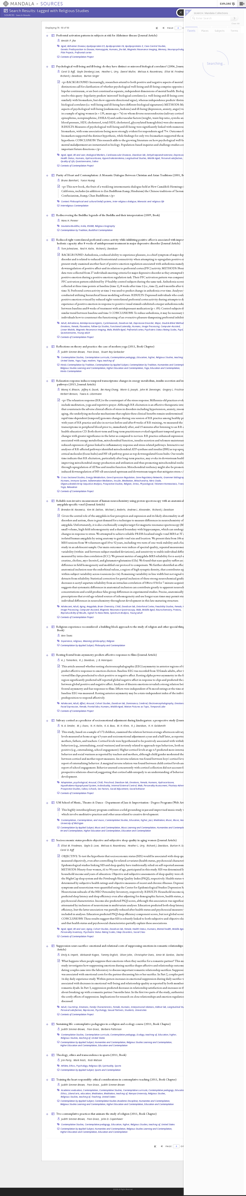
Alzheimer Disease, (76, 46)
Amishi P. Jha (68, 40)
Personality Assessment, (156, 785)
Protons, (177, 609)
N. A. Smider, (68, 725)
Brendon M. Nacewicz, (73, 509)
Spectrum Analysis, (119, 612)
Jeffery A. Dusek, (91, 389)
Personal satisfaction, (172, 158)
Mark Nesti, (80, 1060)
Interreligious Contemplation (75, 205)
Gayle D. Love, (92, 845)
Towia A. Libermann (91, 393)
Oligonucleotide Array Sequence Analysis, (81, 483)
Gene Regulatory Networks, (149, 477)
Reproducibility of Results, (74, 612)
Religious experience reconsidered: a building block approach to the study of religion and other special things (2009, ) (125, 628)
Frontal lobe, (93, 706)
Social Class (139, 932)
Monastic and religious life (150, 201)
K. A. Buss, (110, 725)
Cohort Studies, (103, 703)
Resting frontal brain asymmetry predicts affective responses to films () (106, 655)
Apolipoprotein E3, (95, 46)
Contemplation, (69, 820)
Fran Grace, (93, 351)
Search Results (23, 15)
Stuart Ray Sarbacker (112, 351)
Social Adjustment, (119, 788)
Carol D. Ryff (67, 850)
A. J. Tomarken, (69, 660)
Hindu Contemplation (71, 371)
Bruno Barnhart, (70, 180)
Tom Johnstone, (70, 248)
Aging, (83, 606)
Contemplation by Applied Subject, (112, 364)
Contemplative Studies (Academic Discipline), (116, 1100)
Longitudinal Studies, (136, 158)
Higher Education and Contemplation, (125, 368)
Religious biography (105, 226)
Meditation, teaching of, (116, 1093)
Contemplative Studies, (72, 357)
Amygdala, (92, 606)
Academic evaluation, (71, 1090)
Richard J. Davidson (107, 248)
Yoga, (78, 360)
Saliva (95, 161)
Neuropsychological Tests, (181, 49)
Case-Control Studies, (155, 46)
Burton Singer (91, 76)
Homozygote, (102, 49)
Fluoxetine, (85, 326)
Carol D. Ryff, (68, 71)
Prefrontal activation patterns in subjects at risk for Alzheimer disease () (106, 35)
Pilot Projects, (67, 52)
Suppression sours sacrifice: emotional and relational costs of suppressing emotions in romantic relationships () (124, 947)
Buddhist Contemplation (101, 230)
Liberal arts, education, (79, 1093)
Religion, (128, 483)
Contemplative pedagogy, (123, 357)
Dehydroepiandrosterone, (160, 154)
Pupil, (181, 329)
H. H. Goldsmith (157, 725)
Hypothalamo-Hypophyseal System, (79, 785)
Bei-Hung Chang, (110, 389)
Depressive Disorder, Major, (147, 323)
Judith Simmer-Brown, (73, 351)
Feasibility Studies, (164, 606)
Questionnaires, (84, 161)
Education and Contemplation (136, 830)
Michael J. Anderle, (116, 509)
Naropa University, (138, 1093)
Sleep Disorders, (124, 932)
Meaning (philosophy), (94, 641)
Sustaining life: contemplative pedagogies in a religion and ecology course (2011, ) (113, 1024)
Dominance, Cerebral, (137, 703)
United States (98, 1037)
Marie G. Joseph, (129, 389)
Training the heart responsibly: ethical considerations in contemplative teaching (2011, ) (116, 1079)
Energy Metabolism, (96, 477)
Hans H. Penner (69, 220)
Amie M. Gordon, (165, 954)
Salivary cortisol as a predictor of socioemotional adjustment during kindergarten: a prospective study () (126, 720)
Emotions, (66, 326)
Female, (75, 326)
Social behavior (137, 788)
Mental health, (164, 928)
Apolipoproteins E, (134, 46)
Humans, (113, 49)
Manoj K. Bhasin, (71, 389)
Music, (169, 820)
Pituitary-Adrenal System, (181, 785)
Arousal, (90, 703)
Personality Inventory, (72, 932)
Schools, (93, 788)
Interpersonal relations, (143, 1006)
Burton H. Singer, (179, 845)
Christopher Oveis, (144, 954)
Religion (110, 641)
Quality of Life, (68, 161)
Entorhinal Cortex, (145, 606)
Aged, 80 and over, (76, 154)
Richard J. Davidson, (71, 76)
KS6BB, (90, 226)
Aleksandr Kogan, (90, 954)
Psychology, (82, 1065)
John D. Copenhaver (112, 1119)
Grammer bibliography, (175, 477)
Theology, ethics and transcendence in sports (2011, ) (91, 1055)
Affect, (83, 703)
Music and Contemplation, (108, 827)
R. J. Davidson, (87, 660)
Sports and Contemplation (108, 1069)
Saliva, (84, 788)
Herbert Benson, (69, 393)
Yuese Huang (88, 180)
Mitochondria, (141, 480)
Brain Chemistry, (106, 606)
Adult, (64, 323)
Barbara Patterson (111, 1029)
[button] (241, 3)
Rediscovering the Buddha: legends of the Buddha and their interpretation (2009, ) (108, 215)
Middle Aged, (154, 158)
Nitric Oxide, (155, 480)
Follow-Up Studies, (100, 326)
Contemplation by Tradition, (74, 230)
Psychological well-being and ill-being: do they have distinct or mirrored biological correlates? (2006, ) (125, 66)
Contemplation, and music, (91, 820)
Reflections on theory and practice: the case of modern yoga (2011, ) (105, 346)
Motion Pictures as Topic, (137, 706)
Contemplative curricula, (97, 357)
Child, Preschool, (105, 782)
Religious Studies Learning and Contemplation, (83, 368)
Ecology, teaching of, (147, 1034)
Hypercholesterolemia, (113, 158)
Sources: (9, 15)
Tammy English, (110, 954)
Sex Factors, (104, 788)
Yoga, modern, (88, 360)
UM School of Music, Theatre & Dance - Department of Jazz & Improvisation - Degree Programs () (122, 802)
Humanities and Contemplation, (173, 364)
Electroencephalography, (161, 703)
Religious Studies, (157, 1093)
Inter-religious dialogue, (125, 201)
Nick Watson (95, 1060)
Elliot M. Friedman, (176, 71)
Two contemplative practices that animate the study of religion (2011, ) (106, 1114)
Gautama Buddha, (70, 226)
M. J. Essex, (83, 725)
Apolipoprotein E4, (115, 46)
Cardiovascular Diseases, (119, 154)
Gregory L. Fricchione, (175, 389)
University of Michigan (72, 823)
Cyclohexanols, (110, 323)
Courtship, (73, 1006)
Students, (129, 1010)
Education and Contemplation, (165, 368)
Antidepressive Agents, (91, 323)
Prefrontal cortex (83, 52)
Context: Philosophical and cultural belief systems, (86, 201)
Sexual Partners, (116, 1010)
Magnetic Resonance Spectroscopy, (118, 609)
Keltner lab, (161, 1006)
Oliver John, (127, 954)
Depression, (180, 154)
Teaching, (96, 1096)
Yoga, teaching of (105, 360)
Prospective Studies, (113, 483)
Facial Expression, (70, 706)
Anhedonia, (73, 323)
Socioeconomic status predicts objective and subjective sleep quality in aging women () (116, 840)
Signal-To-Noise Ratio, (98, 612)
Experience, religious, (71, 641)
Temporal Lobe (157, 706)
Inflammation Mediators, (100, 480)
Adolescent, (67, 606)
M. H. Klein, (123, 725)
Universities (141, 1010)
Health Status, (68, 158)
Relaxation (72, 487)
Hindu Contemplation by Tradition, (78, 364)
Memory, (162, 49)
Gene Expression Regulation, (120, 477)
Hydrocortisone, (93, 158)
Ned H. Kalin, (87, 248)
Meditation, (128, 480)
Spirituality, (108, 1065)
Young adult (83, 332)
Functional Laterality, (120, 326)
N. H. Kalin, (97, 725)
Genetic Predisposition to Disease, (78, 49)
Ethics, (72, 1065)
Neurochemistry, (164, 609)
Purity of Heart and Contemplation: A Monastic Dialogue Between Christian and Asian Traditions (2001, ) (122, 175)
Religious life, (95, 1065)
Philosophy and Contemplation (110, 645)
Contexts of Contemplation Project (77, 56)
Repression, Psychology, (95, 1010)
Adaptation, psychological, (74, 782)
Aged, (64, 46)
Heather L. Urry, (111, 71)
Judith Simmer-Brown (113, 1084)
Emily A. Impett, (70, 954)
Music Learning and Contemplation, (138, 827)
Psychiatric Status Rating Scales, (161, 329)
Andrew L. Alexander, (139, 509)
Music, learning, (181, 820)
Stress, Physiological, (143, 483)
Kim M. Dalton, (95, 509)
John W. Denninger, (151, 389)
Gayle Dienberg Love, (89, 71)
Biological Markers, (96, 154)
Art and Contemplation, (71, 830)
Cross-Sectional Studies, (73, 477)
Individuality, (104, 785)
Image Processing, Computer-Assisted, (161, 326)
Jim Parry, (67, 1060)
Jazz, (150, 820)
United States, (68, 360)
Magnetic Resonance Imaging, (142, 49)
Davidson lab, (139, 154)
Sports (118, 1065)
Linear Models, (68, 329)
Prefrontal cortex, (135, 329)
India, (84, 226)
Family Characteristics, (101, 1006)
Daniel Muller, (128, 71)
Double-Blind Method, (173, 323)
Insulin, (118, 480)
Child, (118, 606)
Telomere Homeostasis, (166, 483)
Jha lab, (123, 49)
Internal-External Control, (124, 785)
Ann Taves (66, 635)
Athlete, (64, 1065)
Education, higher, (146, 357)
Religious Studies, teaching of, (171, 357)
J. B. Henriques (104, 660)
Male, (109, 329)
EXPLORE (227, 4)
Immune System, (79, 480)
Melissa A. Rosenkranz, (151, 71)
